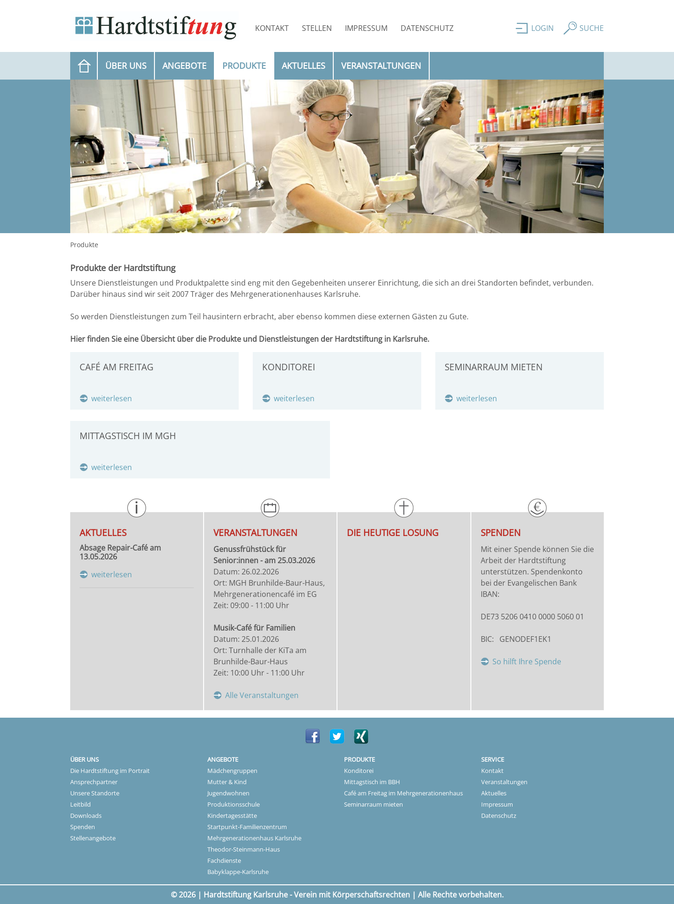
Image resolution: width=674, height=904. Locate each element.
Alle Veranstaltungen (262, 695)
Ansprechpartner (93, 782)
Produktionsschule (233, 804)
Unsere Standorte (94, 793)
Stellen (317, 28)
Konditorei (359, 770)
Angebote (184, 65)
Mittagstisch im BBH (372, 782)
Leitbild (80, 804)
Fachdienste (224, 860)
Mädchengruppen (232, 770)
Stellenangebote (93, 838)
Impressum (366, 28)
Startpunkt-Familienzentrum (247, 827)
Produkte (248, 65)
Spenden (82, 827)
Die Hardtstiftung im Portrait (110, 770)
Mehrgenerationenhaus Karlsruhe (254, 838)
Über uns (126, 65)
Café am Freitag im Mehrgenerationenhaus (403, 793)
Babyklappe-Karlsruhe (238, 871)
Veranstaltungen (381, 65)
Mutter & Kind (227, 782)
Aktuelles (303, 65)
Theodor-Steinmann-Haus (243, 849)
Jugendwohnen (228, 793)
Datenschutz (427, 28)
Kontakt (272, 28)
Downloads (86, 815)
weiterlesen (111, 398)
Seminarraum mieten (373, 804)
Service (492, 759)
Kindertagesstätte (232, 815)
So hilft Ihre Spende (526, 661)
